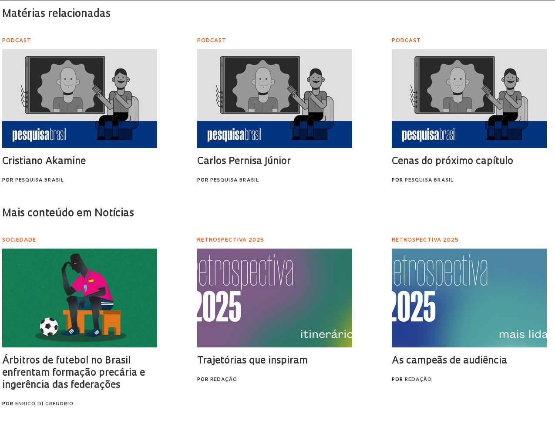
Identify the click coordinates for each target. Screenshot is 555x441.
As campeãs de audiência (449, 361)
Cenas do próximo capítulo (452, 162)
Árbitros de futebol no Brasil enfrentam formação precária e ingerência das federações (73, 373)
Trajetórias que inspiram (252, 361)
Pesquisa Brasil (39, 180)
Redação (223, 379)
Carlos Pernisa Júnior (244, 162)
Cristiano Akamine (44, 162)
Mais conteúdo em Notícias (68, 214)
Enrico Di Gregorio (44, 404)
